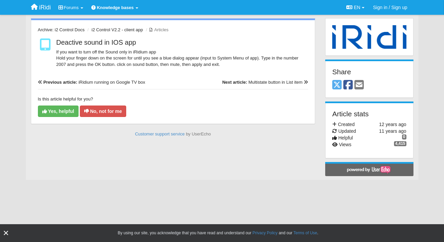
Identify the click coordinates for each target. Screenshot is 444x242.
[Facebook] (348, 85)
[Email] (359, 85)
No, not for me (103, 111)
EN (355, 7)
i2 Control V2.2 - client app (117, 29)
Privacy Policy (265, 233)
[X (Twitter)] (337, 85)
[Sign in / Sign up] (390, 7)
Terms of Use (305, 233)
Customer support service (160, 133)
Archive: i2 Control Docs (61, 29)
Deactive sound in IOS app (96, 42)
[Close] (6, 233)
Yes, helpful (58, 111)
